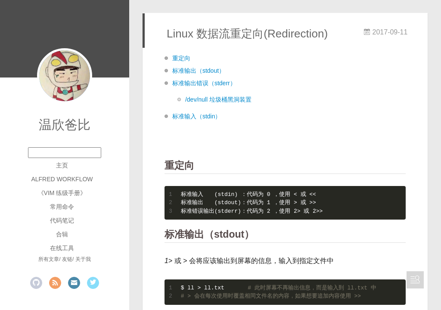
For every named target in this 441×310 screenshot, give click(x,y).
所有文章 (48, 259)
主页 (62, 165)
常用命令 (62, 206)
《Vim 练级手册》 (62, 192)
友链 (67, 259)
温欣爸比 (64, 124)
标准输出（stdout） (198, 70)
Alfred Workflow (62, 179)
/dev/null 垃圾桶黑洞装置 (218, 99)
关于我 (83, 259)
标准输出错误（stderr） (204, 83)
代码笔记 (62, 220)
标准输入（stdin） (196, 116)
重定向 (181, 58)
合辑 (62, 234)
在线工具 (62, 248)
